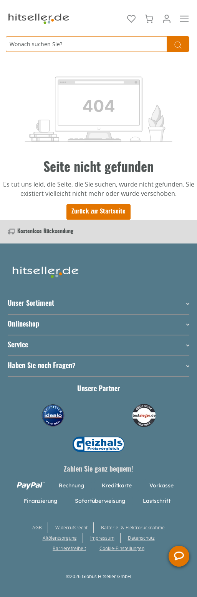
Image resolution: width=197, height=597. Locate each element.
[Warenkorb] (149, 18)
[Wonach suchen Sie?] (86, 44)
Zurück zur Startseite (98, 211)
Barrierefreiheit (69, 548)
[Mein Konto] (166, 18)
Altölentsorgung (60, 538)
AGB (37, 527)
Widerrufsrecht (71, 527)
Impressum (102, 538)
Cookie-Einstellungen (121, 548)
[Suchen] (178, 44)
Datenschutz (141, 538)
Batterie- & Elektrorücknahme (133, 527)
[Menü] (184, 18)
